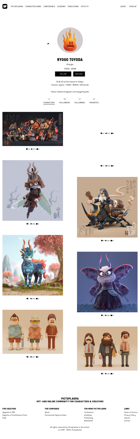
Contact (127, 421)
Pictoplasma (17, 6)
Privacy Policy (130, 415)
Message (79, 74)
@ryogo (70, 64)
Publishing (73, 6)
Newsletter (88, 421)
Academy (61, 6)
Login (123, 6)
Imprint (127, 418)
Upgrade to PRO (8, 412)
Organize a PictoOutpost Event (14, 415)
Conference (49, 6)
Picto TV (84, 6)
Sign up (132, 6)
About (47, 412)
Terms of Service (131, 412)
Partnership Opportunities (55, 415)
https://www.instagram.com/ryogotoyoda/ (70, 91)
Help (4, 418)
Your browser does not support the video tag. (107, 121)
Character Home (33, 6)
